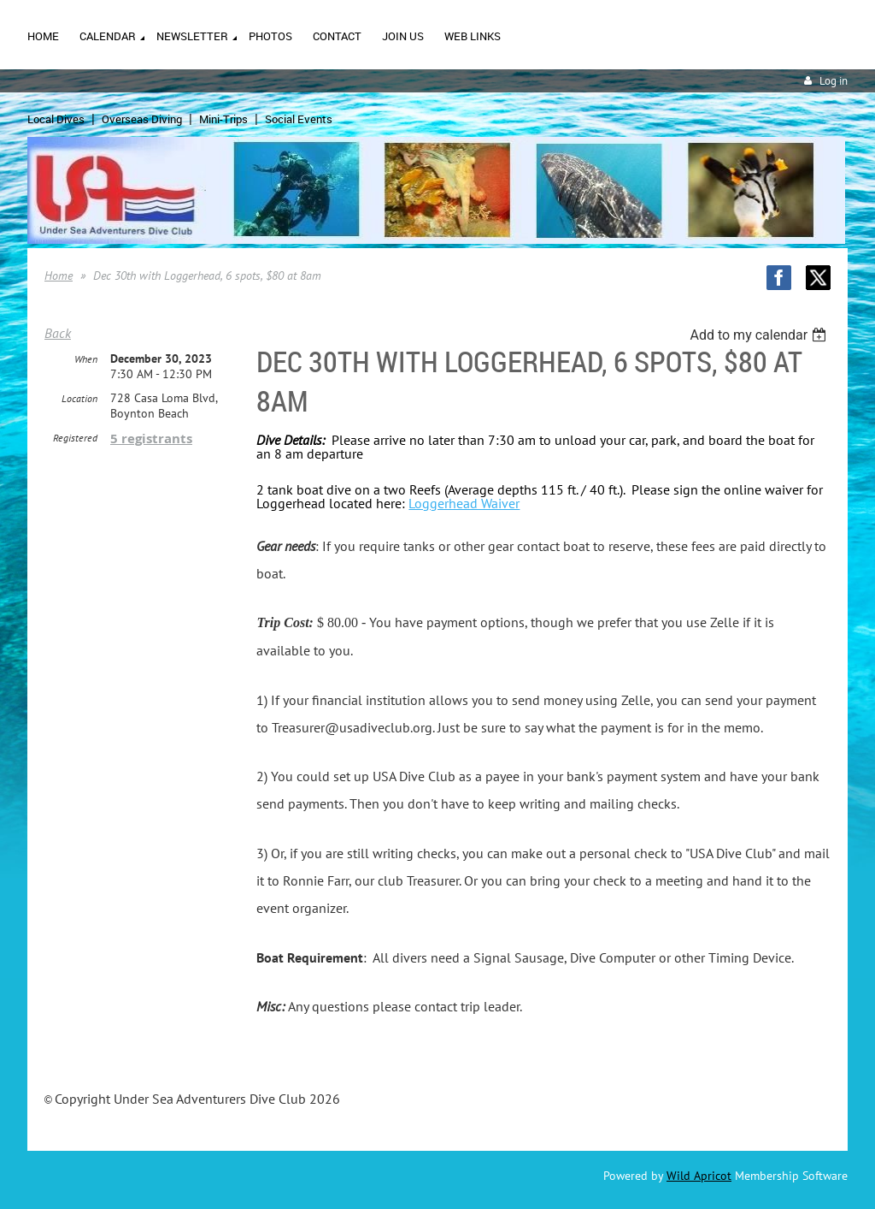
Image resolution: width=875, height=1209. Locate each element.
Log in (833, 81)
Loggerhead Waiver (464, 503)
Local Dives (56, 119)
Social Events (298, 119)
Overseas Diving (142, 119)
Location (79, 398)
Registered (75, 437)
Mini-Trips (223, 119)
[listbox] (760, 335)
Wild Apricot (699, 1175)
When (85, 359)
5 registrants (151, 438)
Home (58, 275)
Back (57, 332)
